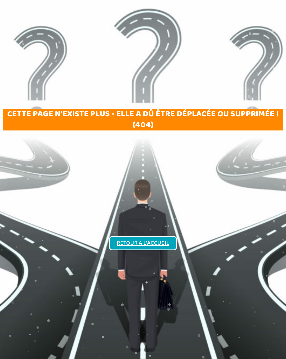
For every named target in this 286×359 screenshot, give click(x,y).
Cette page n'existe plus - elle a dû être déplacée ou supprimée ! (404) (143, 119)
